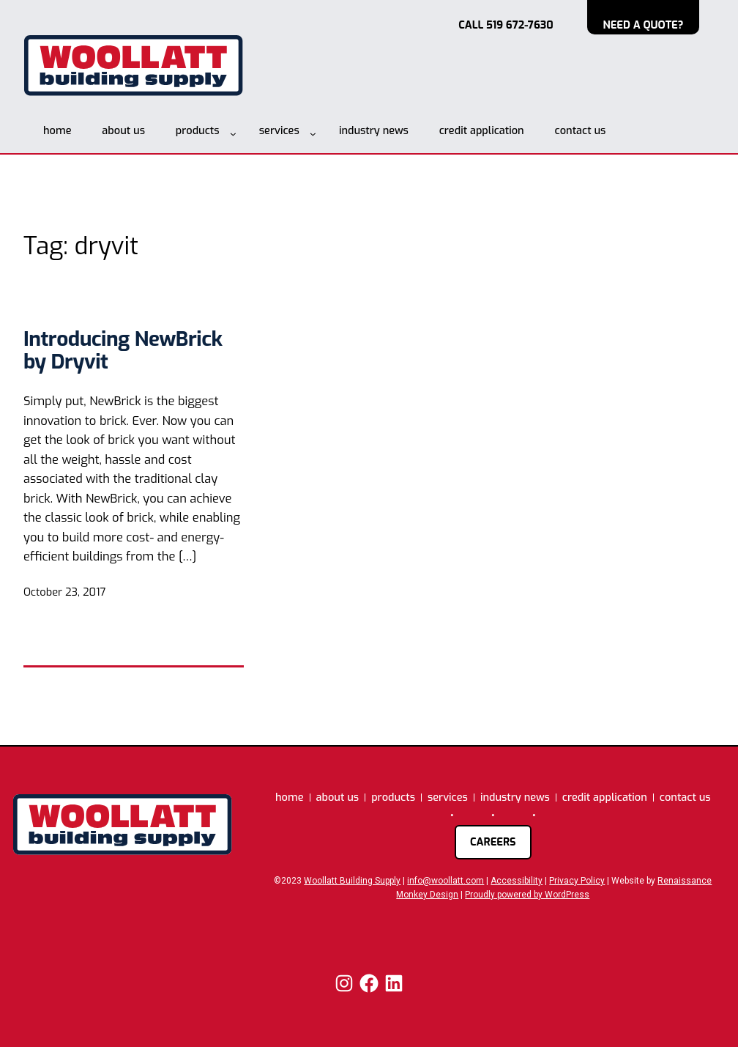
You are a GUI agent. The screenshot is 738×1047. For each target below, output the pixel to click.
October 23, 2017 (64, 592)
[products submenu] (233, 133)
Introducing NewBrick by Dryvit (122, 351)
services (279, 130)
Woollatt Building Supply (352, 881)
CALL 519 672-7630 (505, 25)
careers (493, 842)
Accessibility (517, 881)
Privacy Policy (577, 881)
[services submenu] (313, 133)
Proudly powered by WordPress (527, 894)
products (198, 130)
